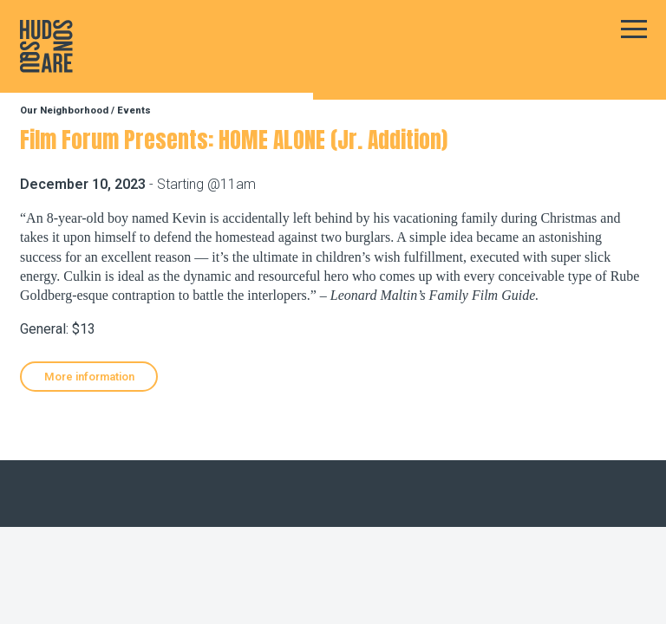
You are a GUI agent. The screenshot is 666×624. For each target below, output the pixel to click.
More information (89, 376)
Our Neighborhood (64, 110)
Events (134, 110)
